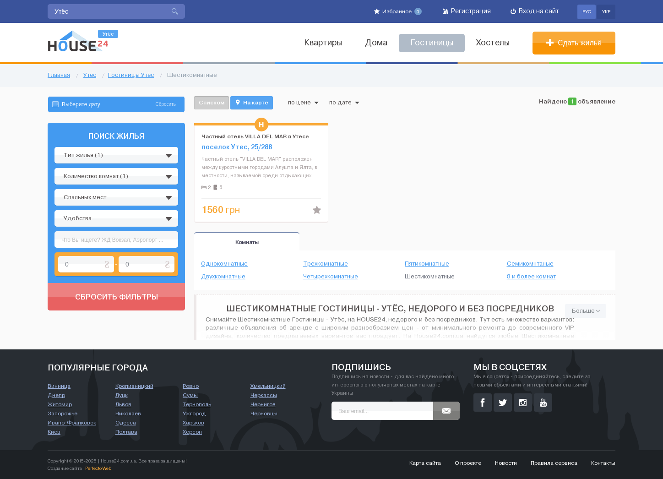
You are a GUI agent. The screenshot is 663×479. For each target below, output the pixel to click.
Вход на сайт (535, 11)
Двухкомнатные (223, 276)
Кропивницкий (134, 386)
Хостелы (493, 43)
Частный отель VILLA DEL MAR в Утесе (255, 136)
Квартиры (323, 43)
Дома (376, 43)
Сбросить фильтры (116, 296)
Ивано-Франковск (72, 422)
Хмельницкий (268, 386)
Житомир (60, 404)
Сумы (190, 395)
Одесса (125, 422)
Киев (54, 431)
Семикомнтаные (530, 263)
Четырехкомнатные (330, 276)
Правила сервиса (554, 463)
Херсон (192, 431)
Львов (123, 404)
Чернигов (263, 404)
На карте (251, 102)
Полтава (126, 431)
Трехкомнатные (325, 263)
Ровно (191, 386)
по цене (303, 102)
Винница (59, 386)
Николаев (128, 413)
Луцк (121, 395)
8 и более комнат (531, 276)
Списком (211, 102)
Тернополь (197, 404)
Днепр (56, 395)
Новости (506, 463)
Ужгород (194, 413)
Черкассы (263, 395)
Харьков (193, 422)
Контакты (603, 463)
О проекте (468, 463)
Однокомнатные (224, 263)
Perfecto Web (98, 468)
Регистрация (467, 11)
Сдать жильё (574, 43)
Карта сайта (425, 463)
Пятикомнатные (427, 263)
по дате (344, 102)
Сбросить (166, 104)
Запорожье (62, 413)
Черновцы (263, 413)
